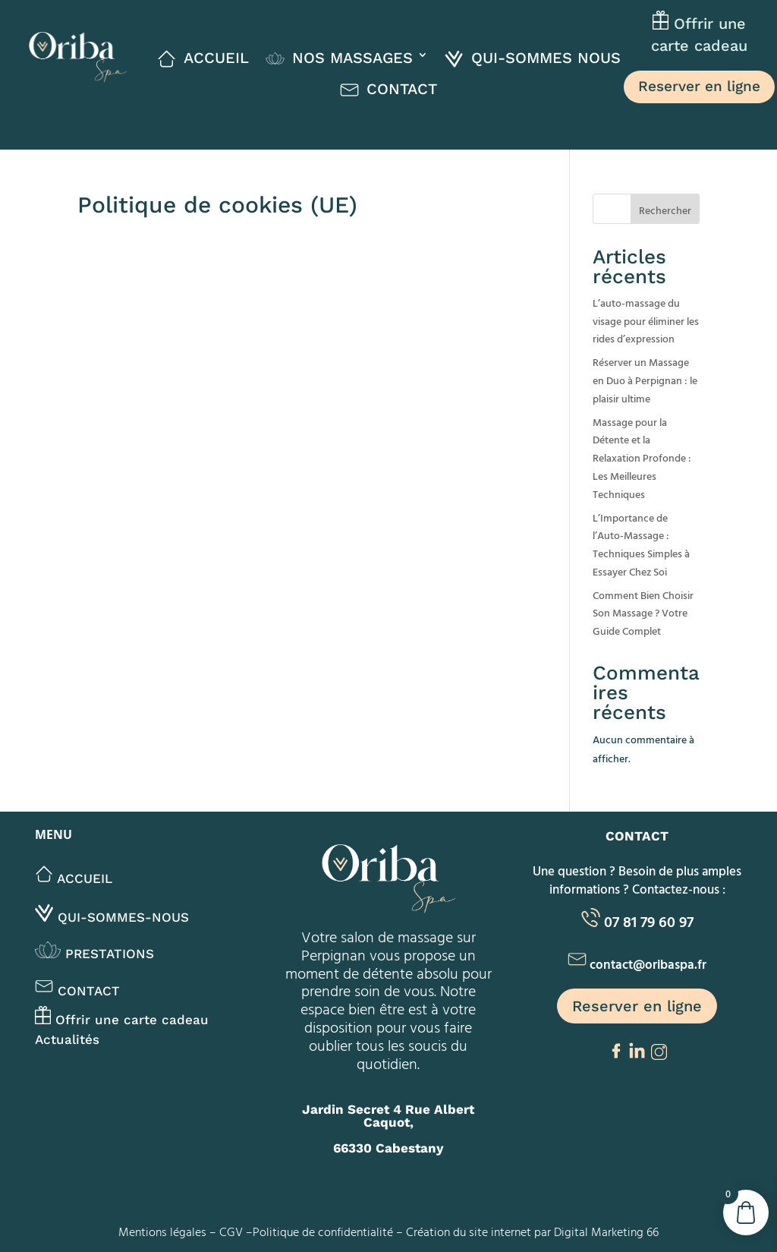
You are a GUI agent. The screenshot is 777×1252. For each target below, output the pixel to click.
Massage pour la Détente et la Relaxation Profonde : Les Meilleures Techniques (642, 458)
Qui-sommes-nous (112, 917)
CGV (231, 1231)
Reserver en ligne (699, 86)
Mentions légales (162, 1231)
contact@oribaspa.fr (648, 963)
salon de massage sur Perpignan (388, 945)
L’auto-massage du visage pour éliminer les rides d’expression (646, 321)
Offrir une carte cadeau (122, 1019)
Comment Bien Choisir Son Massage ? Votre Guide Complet (643, 613)
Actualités (67, 1039)
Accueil (73, 878)
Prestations (94, 953)
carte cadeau (699, 45)
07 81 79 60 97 (649, 921)
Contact (77, 990)
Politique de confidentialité (323, 1231)
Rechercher (665, 210)
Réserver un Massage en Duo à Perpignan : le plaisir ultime (645, 380)
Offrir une (707, 24)
